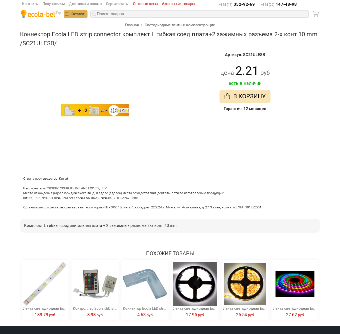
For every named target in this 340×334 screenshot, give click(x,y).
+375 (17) (237, 5)
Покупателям (54, 4)
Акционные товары (178, 4)
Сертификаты (117, 4)
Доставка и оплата (85, 4)
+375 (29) (279, 5)
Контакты (30, 4)
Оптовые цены (145, 4)
